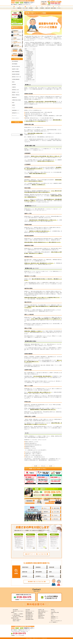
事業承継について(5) (15, 92)
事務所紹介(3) (14, 97)
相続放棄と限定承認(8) (15, 74)
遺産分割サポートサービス (30, 611)
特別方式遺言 (29, 59)
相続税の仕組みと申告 (41, 612)
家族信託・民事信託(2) (15, 94)
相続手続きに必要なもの (17, 619)
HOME (49, 0)
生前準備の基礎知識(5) (15, 79)
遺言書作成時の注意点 (29, 74)
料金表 (13, 102)
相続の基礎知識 (15, 609)
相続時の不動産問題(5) (15, 71)
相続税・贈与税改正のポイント (43, 611)
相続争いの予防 (29, 61)
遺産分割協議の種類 (29, 612)
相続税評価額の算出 (41, 615)
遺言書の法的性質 (30, 52)
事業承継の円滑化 (30, 66)
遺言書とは (27, 50)
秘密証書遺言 (29, 58)
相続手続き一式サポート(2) (16, 76)
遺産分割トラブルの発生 (31, 68)
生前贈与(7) (14, 87)
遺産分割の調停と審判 (29, 616)
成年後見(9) (14, 84)
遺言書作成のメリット (29, 60)
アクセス (13, 107)
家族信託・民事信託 (16, 620)
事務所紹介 (52, 609)
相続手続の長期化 (30, 69)
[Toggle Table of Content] (33, 49)
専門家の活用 (29, 78)
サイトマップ (59, 0)
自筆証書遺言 (29, 56)
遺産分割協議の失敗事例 (29, 619)
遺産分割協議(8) (14, 63)
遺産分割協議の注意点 (29, 615)
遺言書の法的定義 (30, 51)
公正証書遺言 (29, 57)
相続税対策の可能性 (30, 65)
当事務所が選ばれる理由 (55, 612)
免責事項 (13, 105)
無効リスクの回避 (30, 77)
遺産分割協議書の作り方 (29, 613)
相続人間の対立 (29, 70)
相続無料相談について (15, 110)
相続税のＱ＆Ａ (40, 616)
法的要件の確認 (29, 76)
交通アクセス (53, 0)
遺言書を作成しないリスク (30, 67)
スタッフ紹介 (53, 611)
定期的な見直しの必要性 (31, 79)
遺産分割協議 (28, 609)
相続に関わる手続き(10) (16, 66)
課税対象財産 (40, 613)
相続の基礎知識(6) (15, 61)
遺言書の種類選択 (30, 75)
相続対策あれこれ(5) (15, 89)
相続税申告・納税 (41, 609)
